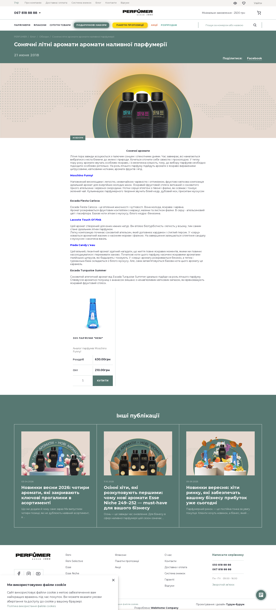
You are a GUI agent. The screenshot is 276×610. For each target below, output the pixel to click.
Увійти (258, 3)
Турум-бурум (235, 604)
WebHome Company (164, 607)
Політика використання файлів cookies (31, 606)
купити (103, 380)
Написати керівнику (228, 555)
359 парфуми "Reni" (88, 338)
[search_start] (254, 25)
